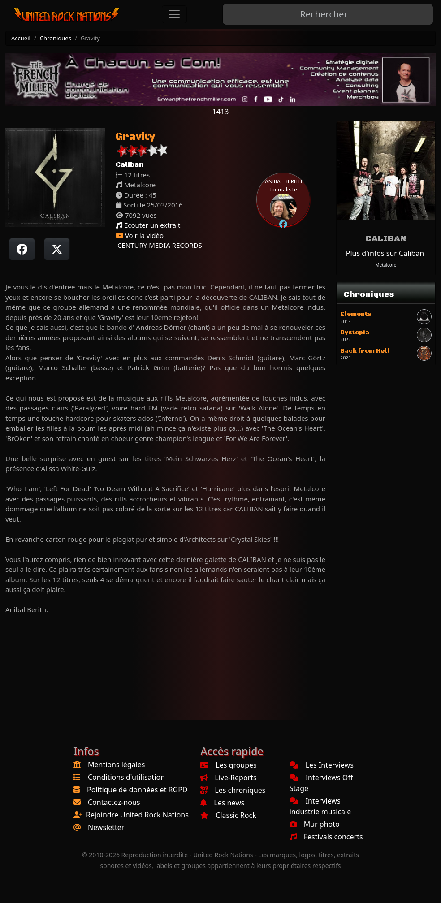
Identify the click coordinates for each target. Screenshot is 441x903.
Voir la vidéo (140, 235)
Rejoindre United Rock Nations (137, 815)
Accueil (20, 38)
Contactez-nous (114, 802)
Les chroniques (232, 790)
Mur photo (315, 824)
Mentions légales (116, 764)
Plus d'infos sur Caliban (385, 253)
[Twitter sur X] (57, 249)
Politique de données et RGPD (137, 790)
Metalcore (386, 265)
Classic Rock (228, 815)
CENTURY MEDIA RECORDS (159, 245)
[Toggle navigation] (174, 14)
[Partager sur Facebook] (22, 249)
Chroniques (55, 38)
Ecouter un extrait (148, 224)
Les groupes (228, 765)
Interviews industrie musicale (320, 806)
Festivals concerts (326, 837)
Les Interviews (322, 765)
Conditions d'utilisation (126, 777)
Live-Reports (228, 777)
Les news (222, 803)
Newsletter (106, 827)
